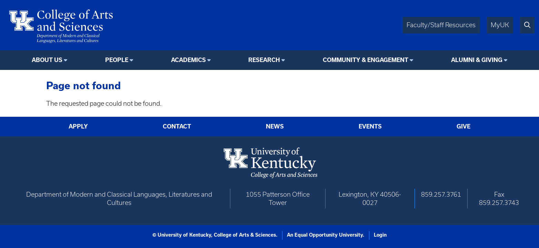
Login (380, 235)
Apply (78, 126)
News (275, 126)
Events (370, 126)
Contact (177, 126)
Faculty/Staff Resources (441, 25)
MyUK (500, 25)
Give (463, 126)
